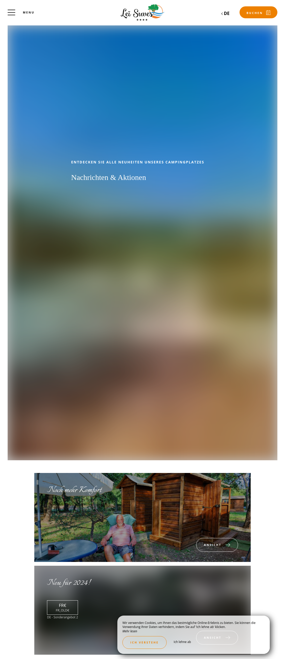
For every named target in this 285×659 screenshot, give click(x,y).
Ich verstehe (144, 642)
